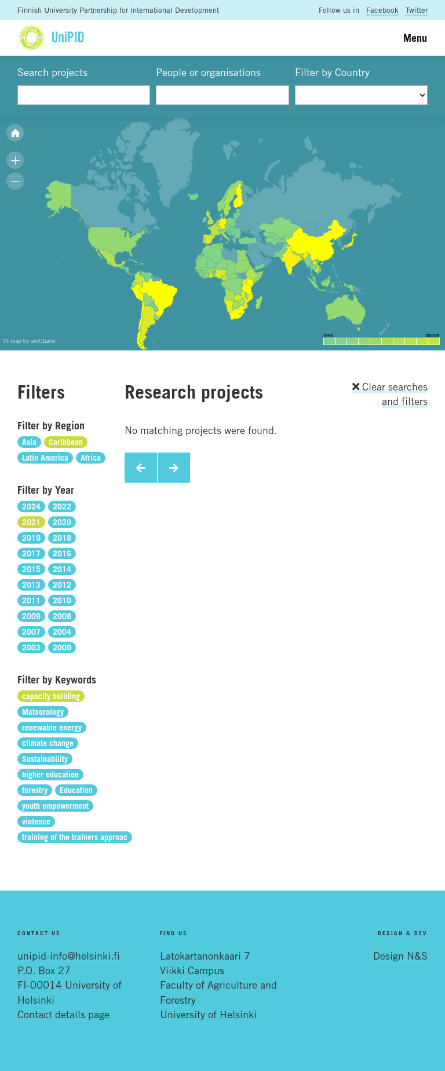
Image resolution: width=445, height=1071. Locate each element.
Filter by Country (332, 72)
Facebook (382, 10)
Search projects (52, 72)
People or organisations (208, 72)
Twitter (417, 10)
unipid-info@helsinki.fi (68, 955)
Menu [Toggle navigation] (415, 37)
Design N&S (400, 955)
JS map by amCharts (29, 340)
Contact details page (63, 1014)
